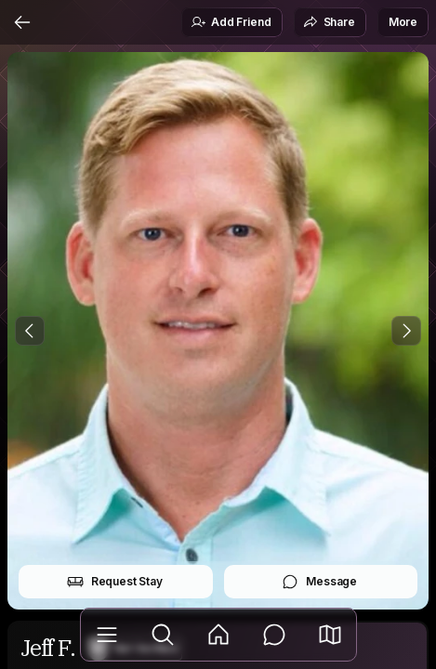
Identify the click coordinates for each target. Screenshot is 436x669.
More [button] (403, 22)
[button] (330, 634)
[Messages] (274, 634)
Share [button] (329, 22)
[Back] (22, 22)
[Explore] (163, 634)
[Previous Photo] (30, 331)
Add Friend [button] (231, 22)
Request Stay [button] (115, 581)
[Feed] (218, 634)
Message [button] (319, 581)
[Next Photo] (406, 331)
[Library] (107, 634)
